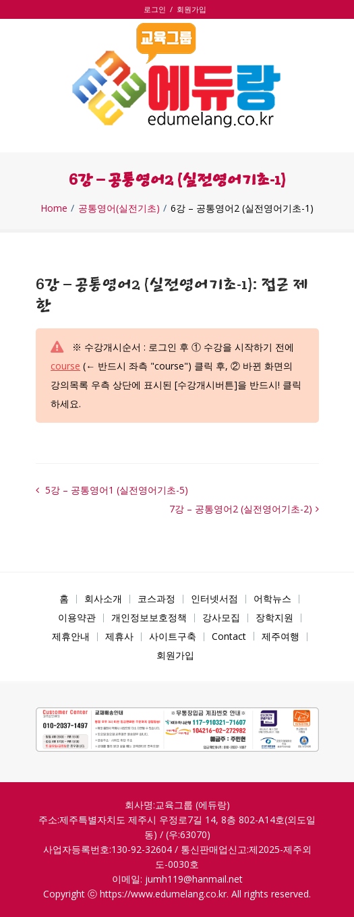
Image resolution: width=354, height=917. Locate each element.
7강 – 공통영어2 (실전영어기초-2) (240, 508)
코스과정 (156, 598)
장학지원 (274, 617)
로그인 (157, 9)
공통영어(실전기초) (119, 208)
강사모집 (221, 617)
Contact (229, 636)
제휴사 (119, 636)
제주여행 (280, 636)
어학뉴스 (272, 598)
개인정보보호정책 (149, 617)
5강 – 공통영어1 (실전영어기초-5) (115, 489)
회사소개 (103, 598)
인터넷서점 (214, 598)
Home (53, 208)
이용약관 (77, 617)
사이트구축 (172, 636)
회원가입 (191, 9)
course (65, 365)
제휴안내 (71, 636)
